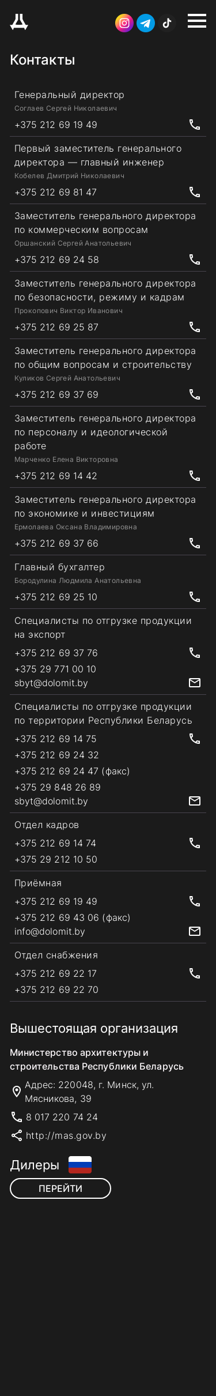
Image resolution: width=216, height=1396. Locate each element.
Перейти (60, 1188)
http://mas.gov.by (66, 1135)
